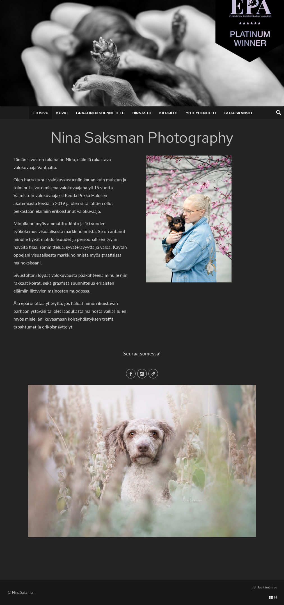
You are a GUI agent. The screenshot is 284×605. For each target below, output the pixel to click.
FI (275, 597)
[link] (278, 112)
